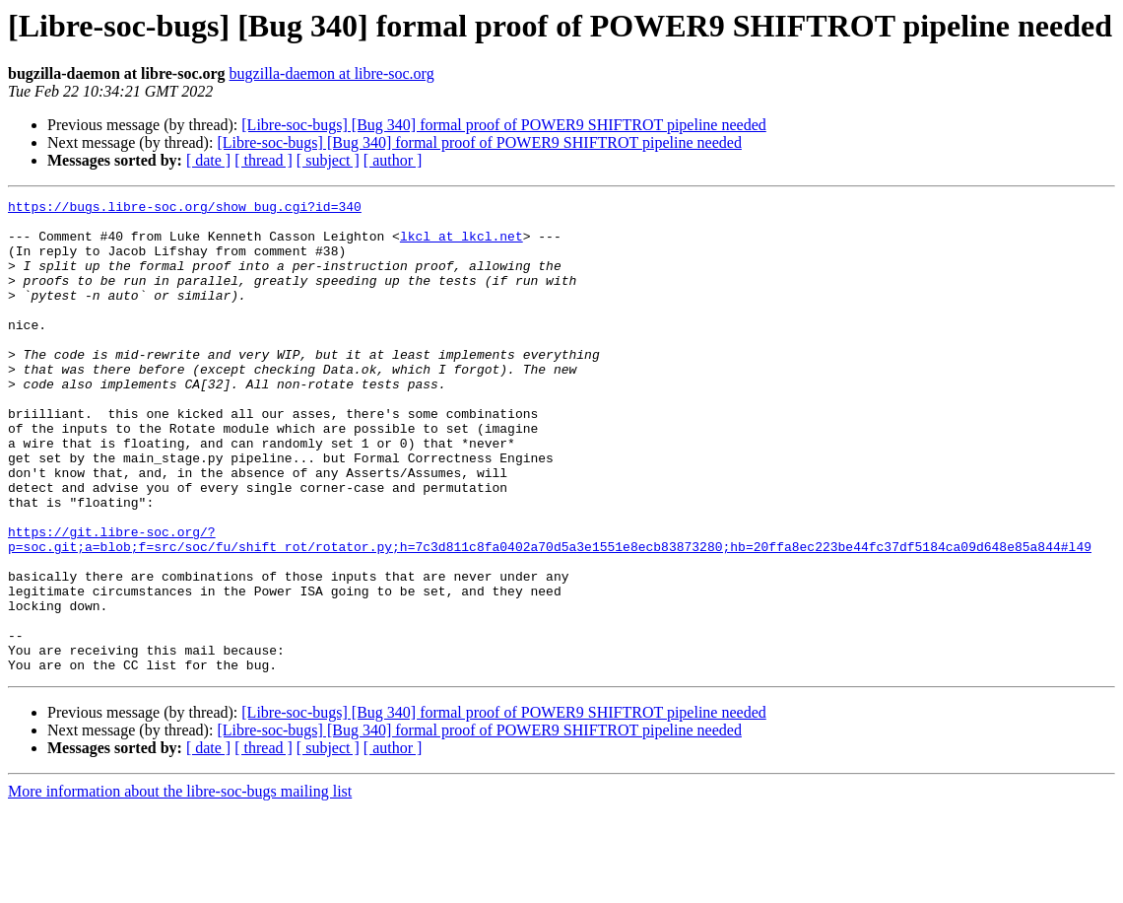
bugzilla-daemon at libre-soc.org (332, 73)
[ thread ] (263, 160)
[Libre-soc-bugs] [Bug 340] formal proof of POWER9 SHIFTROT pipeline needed (503, 124)
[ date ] (208, 160)
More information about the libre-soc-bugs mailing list (180, 885)
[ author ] (393, 160)
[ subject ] (328, 160)
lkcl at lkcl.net (461, 244)
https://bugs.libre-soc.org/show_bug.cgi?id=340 (185, 209)
